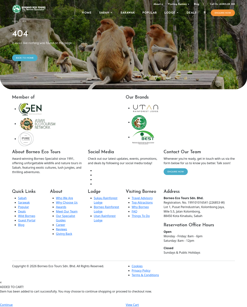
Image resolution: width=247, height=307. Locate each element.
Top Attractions (142, 202)
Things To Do (141, 216)
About (157, 4)
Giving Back (64, 234)
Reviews (61, 229)
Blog (196, 4)
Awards (61, 207)
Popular (23, 207)
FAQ (134, 211)
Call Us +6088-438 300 (220, 4)
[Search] (204, 13)
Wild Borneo (26, 216)
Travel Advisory (142, 198)
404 (24, 21)
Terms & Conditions (145, 275)
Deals (22, 211)
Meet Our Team (66, 211)
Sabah (22, 198)
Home (15, 21)
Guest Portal (26, 220)
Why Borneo (140, 207)
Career (60, 225)
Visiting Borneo (177, 4)
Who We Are (64, 198)
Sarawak (24, 202)
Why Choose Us (67, 202)
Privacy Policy (141, 271)
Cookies (137, 266)
